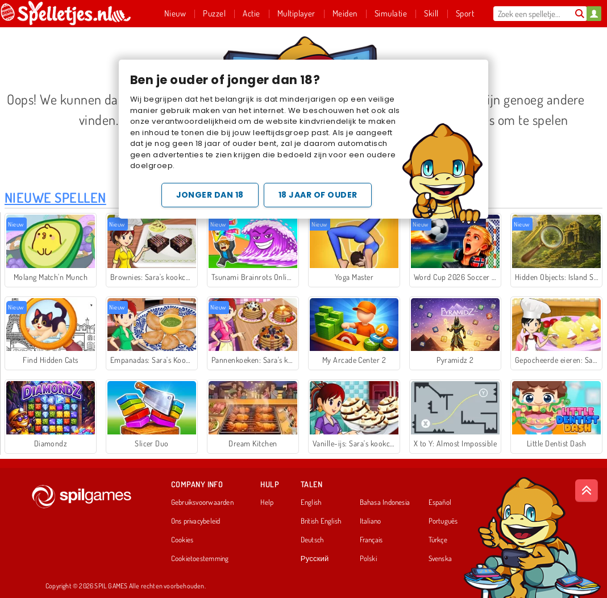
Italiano (370, 521)
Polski (368, 559)
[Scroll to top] (586, 490)
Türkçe (438, 540)
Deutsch (312, 540)
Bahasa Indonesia (385, 503)
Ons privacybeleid (196, 521)
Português (443, 521)
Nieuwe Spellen (55, 197)
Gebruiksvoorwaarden (202, 503)
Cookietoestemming (200, 559)
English (311, 503)
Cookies (182, 540)
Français (371, 540)
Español (440, 503)
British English (321, 521)
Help (266, 503)
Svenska (440, 559)
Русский (315, 559)
